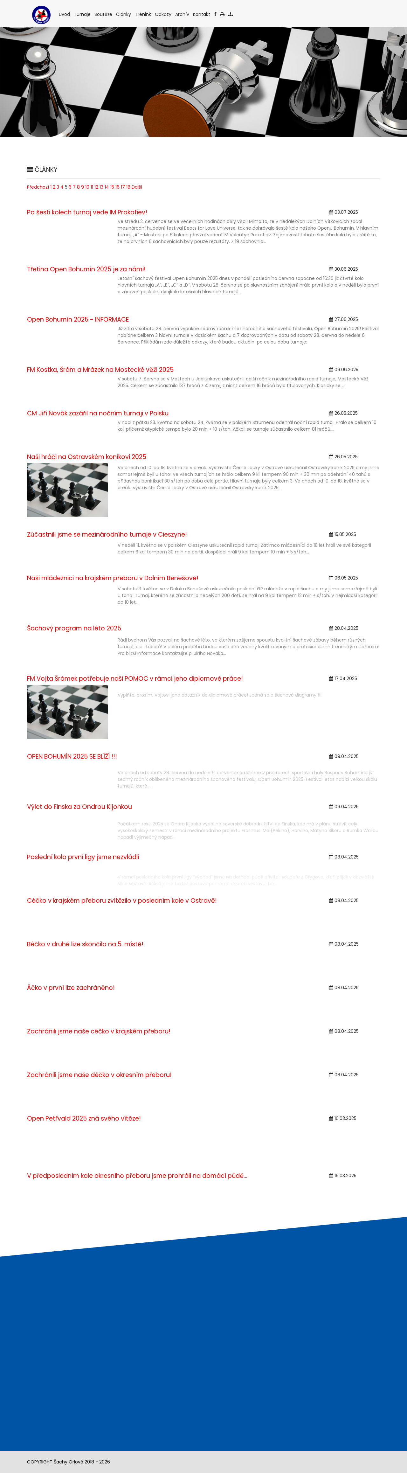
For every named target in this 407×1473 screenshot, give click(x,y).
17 (123, 187)
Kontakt (202, 14)
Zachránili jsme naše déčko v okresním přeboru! (99, 1075)
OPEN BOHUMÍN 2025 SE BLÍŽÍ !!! (72, 756)
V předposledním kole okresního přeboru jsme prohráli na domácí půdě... (137, 1175)
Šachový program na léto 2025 (74, 628)
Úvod (65, 14)
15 (112, 187)
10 (87, 187)
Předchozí (38, 187)
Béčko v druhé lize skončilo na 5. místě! (85, 944)
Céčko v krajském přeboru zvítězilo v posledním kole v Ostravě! (122, 900)
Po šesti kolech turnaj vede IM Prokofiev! (87, 212)
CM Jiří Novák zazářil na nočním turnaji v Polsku (98, 413)
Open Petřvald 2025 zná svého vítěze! (84, 1118)
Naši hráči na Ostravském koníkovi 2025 (86, 457)
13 (101, 187)
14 (107, 187)
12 (96, 187)
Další (137, 187)
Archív (182, 14)
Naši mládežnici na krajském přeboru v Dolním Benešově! (112, 578)
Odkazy (163, 14)
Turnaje (83, 14)
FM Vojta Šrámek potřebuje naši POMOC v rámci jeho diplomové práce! (135, 678)
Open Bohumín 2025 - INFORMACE (78, 319)
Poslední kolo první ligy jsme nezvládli (83, 857)
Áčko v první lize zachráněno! (71, 987)
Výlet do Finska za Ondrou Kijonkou (79, 807)
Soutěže (103, 14)
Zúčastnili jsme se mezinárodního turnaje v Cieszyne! (107, 534)
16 (117, 187)
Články (124, 14)
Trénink (143, 14)
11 (92, 187)
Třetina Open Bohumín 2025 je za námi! (86, 269)
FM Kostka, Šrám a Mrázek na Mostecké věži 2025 (100, 369)
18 (128, 187)
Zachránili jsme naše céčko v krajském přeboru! (98, 1031)
